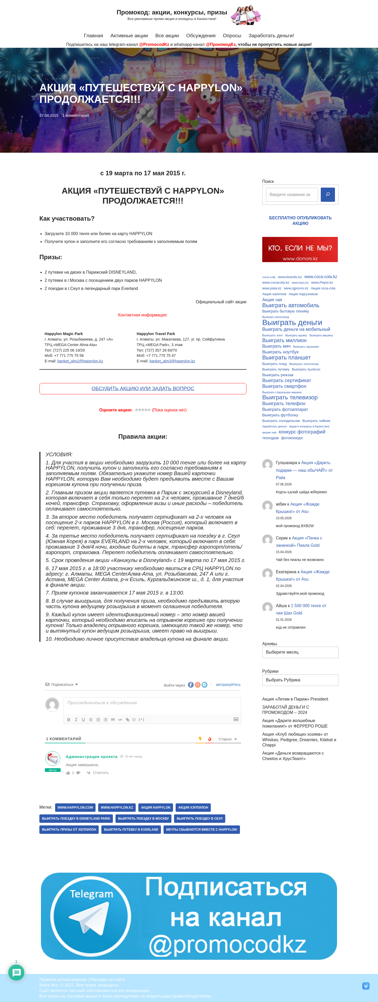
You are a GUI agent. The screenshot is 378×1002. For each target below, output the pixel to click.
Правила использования (63, 979)
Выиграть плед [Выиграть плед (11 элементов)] (274, 364)
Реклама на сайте (107, 979)
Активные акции (129, 35)
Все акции (167, 35)
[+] (142, 719)
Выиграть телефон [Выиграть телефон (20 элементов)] (283, 403)
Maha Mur (48, 985)
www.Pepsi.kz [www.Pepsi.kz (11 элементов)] (322, 282)
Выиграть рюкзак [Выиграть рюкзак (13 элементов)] (277, 375)
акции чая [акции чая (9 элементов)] (269, 432)
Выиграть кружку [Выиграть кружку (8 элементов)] (296, 335)
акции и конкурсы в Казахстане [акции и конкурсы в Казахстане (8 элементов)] (309, 426)
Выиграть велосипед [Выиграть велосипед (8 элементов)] (275, 317)
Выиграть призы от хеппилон (69, 829)
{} (134, 719)
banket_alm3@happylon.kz (172, 361)
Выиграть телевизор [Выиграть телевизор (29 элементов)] (290, 397)
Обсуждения (201, 35)
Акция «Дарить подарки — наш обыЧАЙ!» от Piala (304, 470)
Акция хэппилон (193, 807)
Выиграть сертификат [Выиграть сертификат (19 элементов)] (286, 380)
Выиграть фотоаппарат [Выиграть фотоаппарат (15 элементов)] (285, 409)
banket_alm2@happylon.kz (80, 361)
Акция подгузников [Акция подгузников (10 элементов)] (303, 294)
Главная (93, 35)
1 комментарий (75, 115)
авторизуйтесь (228, 684)
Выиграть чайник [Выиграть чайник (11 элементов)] (316, 421)
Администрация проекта (92, 756)
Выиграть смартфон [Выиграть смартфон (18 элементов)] (284, 386)
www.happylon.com (75, 807)
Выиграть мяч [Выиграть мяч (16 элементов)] (276, 346)
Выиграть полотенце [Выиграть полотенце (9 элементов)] (304, 363)
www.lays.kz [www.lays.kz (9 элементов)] (300, 282)
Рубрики (270, 671)
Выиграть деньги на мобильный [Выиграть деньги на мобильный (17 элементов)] (296, 329)
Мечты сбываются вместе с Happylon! (201, 829)
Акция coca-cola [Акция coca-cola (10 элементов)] (323, 288)
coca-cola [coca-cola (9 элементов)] (268, 277)
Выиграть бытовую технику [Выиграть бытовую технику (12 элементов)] (285, 311)
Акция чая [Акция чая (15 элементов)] (272, 299)
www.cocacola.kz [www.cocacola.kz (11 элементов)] (275, 282)
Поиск (268, 181)
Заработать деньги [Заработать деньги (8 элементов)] (274, 426)
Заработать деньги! (271, 35)
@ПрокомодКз (220, 44)
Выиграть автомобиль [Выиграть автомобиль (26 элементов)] (290, 305)
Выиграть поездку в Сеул (200, 818)
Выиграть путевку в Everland (131, 829)
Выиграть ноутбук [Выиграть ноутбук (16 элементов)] (280, 351)
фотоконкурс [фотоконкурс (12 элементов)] (292, 438)
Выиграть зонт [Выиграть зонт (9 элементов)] (272, 335)
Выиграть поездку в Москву (143, 818)
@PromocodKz (154, 44)
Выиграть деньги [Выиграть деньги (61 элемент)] (292, 322)
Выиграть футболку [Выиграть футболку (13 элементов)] (280, 415)
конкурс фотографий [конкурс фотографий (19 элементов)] (302, 431)
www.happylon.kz (117, 807)
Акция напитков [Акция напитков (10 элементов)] (274, 294)
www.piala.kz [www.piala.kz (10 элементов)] (271, 288)
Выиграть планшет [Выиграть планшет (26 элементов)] (286, 357)
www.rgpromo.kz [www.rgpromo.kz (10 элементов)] (296, 288)
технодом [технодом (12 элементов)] (270, 438)
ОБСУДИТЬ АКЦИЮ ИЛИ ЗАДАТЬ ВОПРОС (143, 388)
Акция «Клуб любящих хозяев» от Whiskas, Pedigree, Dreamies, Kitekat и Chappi (299, 739)
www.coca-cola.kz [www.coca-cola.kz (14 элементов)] (320, 276)
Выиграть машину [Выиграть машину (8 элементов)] (321, 335)
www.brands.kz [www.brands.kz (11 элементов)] (290, 277)
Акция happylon (155, 807)
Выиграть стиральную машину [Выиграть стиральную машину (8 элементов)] (282, 392)
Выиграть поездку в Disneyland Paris (76, 818)
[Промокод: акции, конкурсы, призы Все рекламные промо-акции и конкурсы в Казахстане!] (189, 15)
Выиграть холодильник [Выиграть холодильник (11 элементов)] (281, 421)
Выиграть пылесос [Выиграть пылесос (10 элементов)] (306, 369)
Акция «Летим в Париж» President (295, 699)
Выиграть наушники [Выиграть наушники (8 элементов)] (306, 346)
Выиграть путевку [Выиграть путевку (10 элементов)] (276, 369)
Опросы (232, 35)
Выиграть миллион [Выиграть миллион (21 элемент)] (284, 340)
